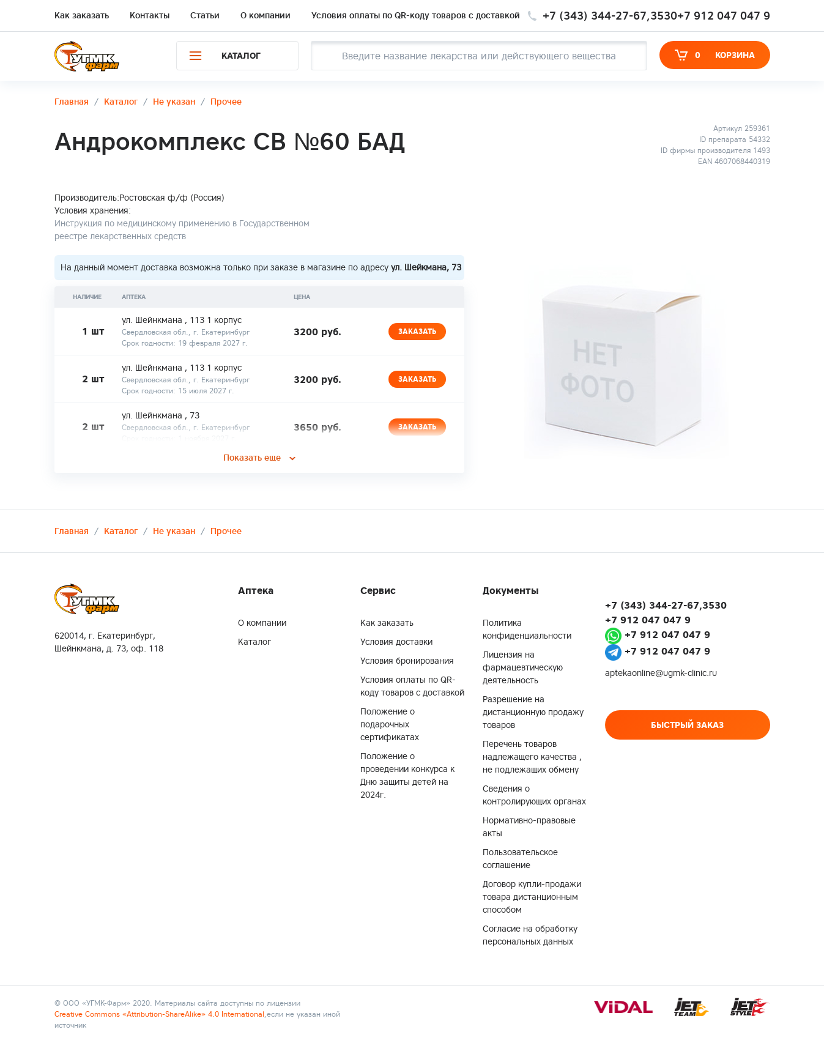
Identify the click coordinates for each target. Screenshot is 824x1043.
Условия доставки (396, 641)
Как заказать (81, 15)
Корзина (715, 55)
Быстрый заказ (687, 724)
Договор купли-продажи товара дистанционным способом (532, 896)
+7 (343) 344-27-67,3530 (610, 16)
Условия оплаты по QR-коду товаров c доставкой (415, 15)
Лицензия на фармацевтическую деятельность (523, 667)
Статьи (205, 15)
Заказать (417, 331)
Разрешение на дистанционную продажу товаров (533, 712)
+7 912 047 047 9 (723, 16)
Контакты (149, 15)
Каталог (254, 641)
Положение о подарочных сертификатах (389, 724)
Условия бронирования (407, 660)
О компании (265, 15)
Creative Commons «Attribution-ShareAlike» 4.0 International (159, 1014)
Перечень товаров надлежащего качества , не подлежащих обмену (532, 756)
